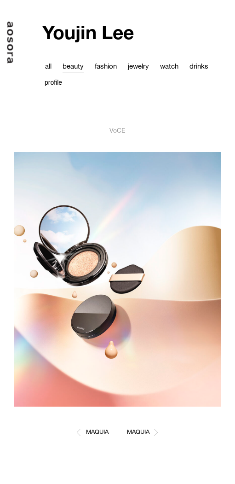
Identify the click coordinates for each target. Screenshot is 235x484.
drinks (198, 66)
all (48, 66)
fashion (106, 66)
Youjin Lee (88, 32)
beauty (73, 66)
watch (169, 66)
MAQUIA (97, 431)
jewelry (138, 66)
